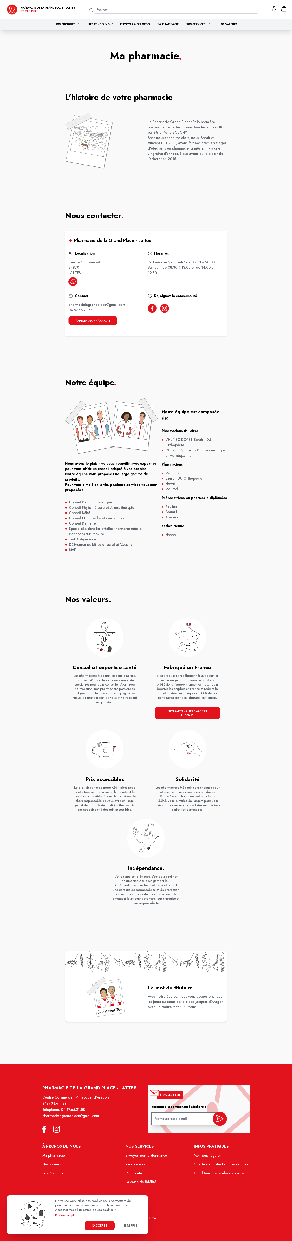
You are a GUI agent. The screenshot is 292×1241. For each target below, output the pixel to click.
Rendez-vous (135, 1165)
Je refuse (130, 1225)
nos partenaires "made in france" (187, 714)
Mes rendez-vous (100, 24)
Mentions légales (206, 1156)
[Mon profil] (274, 9)
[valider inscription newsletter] (218, 1119)
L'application (135, 1173)
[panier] (284, 9)
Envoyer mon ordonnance (146, 1156)
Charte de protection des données (220, 1165)
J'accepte (99, 1225)
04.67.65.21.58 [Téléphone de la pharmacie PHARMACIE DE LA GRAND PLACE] (74, 1111)
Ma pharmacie (168, 24)
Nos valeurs (227, 24)
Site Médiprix (54, 1173)
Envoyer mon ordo (135, 24)
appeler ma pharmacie (94, 320)
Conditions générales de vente (217, 1173)
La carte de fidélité (141, 1182)
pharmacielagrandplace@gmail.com (98, 305)
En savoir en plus (66, 1215)
